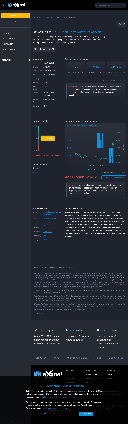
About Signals (91, 374)
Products (69, 374)
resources (6, 60)
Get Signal (48, 138)
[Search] (111, 5)
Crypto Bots (8, 33)
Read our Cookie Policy (56, 408)
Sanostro (110, 374)
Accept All (86, 414)
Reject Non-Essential (47, 414)
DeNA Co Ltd (47, 17)
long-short (48, 232)
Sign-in (15, 21)
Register (15, 15)
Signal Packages (10, 39)
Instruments (8, 44)
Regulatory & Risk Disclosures (53, 397)
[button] (120, 24)
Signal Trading (9, 49)
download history (114, 178)
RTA (45, 240)
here (88, 193)
